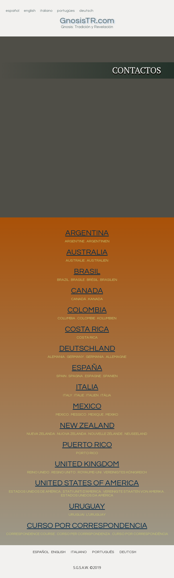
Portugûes (66, 10)
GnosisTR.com (87, 20)
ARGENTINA (87, 233)
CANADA (87, 291)
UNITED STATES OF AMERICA (87, 483)
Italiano (46, 10)
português (103, 552)
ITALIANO (79, 552)
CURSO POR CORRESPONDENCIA (87, 526)
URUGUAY (87, 506)
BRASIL (87, 271)
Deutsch (86, 10)
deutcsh (128, 552)
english (58, 552)
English (30, 10)
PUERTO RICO (87, 445)
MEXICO (87, 406)
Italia (87, 387)
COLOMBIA (87, 310)
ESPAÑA (87, 368)
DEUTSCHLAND (87, 348)
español (41, 552)
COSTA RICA (87, 329)
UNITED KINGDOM (87, 464)
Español (12, 10)
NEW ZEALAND (87, 425)
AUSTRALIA (87, 252)
